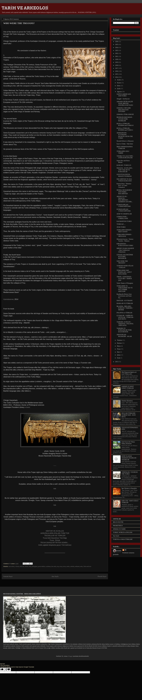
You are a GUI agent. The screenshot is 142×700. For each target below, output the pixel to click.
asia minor (11, 566)
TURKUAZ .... (121, 224)
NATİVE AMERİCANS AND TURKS (124, 95)
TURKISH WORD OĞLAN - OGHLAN (125, 266)
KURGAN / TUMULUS (124, 165)
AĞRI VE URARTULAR (124, 214)
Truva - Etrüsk (55, 540)
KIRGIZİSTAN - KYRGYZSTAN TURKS (125, 244)
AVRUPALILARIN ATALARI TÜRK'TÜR (54, 533)
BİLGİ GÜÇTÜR (118, 522)
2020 (117, 59)
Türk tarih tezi (87, 566)
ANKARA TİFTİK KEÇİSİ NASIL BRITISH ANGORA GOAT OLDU (125, 103)
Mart (118, 352)
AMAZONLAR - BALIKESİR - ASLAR (124, 335)
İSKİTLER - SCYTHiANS (124, 300)
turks (81, 566)
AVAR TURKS (121, 227)
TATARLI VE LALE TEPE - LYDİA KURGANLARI (125, 157)
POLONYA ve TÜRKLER (124, 313)
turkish (72, 566)
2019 (117, 62)
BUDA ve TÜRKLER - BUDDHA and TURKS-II (125, 124)
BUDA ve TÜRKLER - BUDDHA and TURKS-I (125, 129)
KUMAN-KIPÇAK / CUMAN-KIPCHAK (124, 205)
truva (64, 566)
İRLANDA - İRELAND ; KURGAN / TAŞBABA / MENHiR (125, 308)
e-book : (27, 407)
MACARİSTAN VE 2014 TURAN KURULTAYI (124, 180)
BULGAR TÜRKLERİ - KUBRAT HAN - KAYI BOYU (129, 415)
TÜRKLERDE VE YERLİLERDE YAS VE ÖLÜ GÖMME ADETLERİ (125, 288)
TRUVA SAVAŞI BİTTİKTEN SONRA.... (54, 543)
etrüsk (26, 566)
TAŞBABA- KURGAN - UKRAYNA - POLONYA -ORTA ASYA (125, 323)
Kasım (119, 83)
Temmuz (119, 340)
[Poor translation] (7, 669)
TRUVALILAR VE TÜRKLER (54, 535)
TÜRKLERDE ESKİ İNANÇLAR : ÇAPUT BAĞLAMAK (124, 272)
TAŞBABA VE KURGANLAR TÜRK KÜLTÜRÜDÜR (124, 330)
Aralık (119, 80)
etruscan (22, 566)
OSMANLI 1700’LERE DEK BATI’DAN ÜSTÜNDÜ (124, 109)
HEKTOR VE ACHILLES (55, 531)
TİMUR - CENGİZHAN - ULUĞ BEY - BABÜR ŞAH (124, 278)
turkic (68, 566)
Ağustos (119, 91)
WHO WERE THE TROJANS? (122, 262)
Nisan (119, 349)
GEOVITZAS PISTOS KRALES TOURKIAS (124, 175)
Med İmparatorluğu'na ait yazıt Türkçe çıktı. (129, 373)
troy (58, 566)
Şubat (119, 355)
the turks (53, 566)
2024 (117, 47)
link (55, 489)
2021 (117, 56)
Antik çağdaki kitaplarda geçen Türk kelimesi (54, 545)
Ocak (118, 358)
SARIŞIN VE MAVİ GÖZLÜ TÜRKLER (128, 387)
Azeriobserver (8, 299)
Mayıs (119, 346)
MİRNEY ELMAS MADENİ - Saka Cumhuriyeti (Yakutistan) (125, 250)
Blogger (70, 656)
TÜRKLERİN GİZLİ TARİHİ (123, 152)
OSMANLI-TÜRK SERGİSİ (125, 114)
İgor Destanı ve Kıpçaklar (129, 488)
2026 (117, 41)
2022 (117, 53)
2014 (117, 77)
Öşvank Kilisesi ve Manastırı (125, 141)
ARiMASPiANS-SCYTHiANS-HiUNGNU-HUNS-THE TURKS (125, 135)
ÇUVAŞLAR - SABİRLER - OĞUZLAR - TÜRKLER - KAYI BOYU (125, 317)
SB (125, 550)
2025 (117, 44)
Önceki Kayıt (102, 576)
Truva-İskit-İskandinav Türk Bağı (55, 538)
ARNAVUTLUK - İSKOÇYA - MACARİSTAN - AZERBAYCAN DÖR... (125, 199)
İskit (30, 566)
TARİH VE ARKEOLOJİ (25, 7)
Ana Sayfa (55, 576)
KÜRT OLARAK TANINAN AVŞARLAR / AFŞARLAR (129, 457)
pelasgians (34, 566)
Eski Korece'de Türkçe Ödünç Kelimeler (128, 442)
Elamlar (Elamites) (127, 401)
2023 (117, 50)
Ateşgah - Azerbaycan (123, 99)
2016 (117, 71)
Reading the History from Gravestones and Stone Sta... (124, 296)
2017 (117, 68)
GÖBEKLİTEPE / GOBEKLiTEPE (122, 217)
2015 (117, 74)
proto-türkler (41, 566)
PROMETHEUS (118, 525)
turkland (77, 566)
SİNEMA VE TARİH (119, 529)
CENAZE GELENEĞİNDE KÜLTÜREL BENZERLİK (125, 256)
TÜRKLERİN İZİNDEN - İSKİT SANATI (124, 230)
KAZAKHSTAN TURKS (124, 221)
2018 (117, 65)
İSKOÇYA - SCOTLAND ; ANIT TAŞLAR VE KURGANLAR (125, 169)
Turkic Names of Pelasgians (125, 283)
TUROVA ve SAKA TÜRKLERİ (122, 539)
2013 (117, 361)
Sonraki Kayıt (7, 576)
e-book (17, 566)
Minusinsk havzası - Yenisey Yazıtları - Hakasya (125, 240)
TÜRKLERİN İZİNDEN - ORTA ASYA (124, 235)
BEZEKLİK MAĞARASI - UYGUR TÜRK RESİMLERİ (125, 119)
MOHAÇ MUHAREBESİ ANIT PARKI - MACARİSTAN (124, 191)
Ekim (118, 85)
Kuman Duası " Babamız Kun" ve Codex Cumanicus (124, 185)
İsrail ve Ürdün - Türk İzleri (125, 144)
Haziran (119, 343)
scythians (48, 566)
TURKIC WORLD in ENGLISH (122, 532)
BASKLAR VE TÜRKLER (125, 303)
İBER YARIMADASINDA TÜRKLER (124, 147)
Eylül (118, 88)
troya (61, 566)
